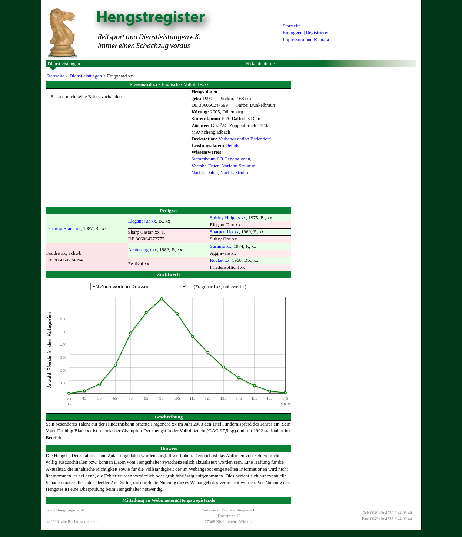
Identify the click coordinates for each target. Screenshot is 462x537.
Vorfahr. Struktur (238, 166)
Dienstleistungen (64, 63)
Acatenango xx (142, 249)
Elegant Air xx (142, 221)
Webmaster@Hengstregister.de (183, 500)
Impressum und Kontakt (306, 39)
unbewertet (234, 286)
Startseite (291, 26)
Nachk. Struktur (235, 172)
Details (232, 145)
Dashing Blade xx (63, 228)
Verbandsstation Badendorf (245, 138)
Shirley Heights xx (228, 217)
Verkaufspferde (260, 63)
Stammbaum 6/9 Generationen (221, 158)
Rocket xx (220, 260)
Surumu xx (220, 246)
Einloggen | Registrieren (306, 32)
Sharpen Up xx (224, 231)
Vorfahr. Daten (206, 166)
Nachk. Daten (205, 172)
